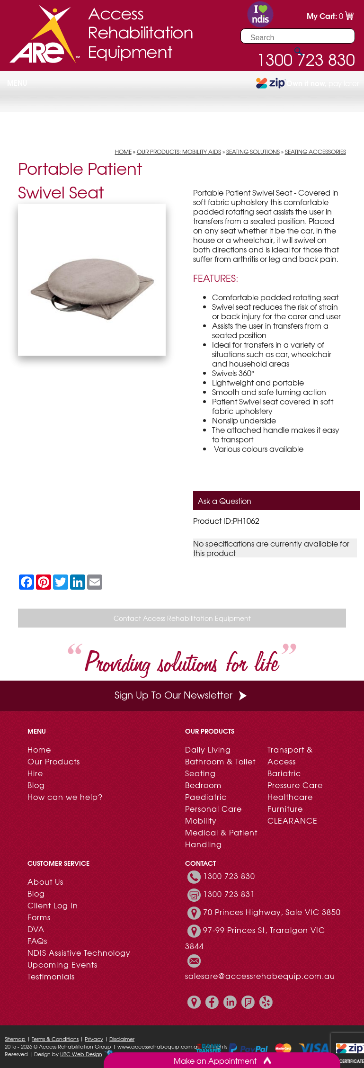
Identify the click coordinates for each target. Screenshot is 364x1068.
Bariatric (284, 773)
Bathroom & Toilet (220, 761)
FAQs (37, 940)
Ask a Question (224, 500)
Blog (36, 784)
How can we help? (65, 796)
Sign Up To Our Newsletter (182, 694)
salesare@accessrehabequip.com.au (260, 975)
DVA (35, 928)
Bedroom (203, 784)
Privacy (94, 1038)
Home (123, 151)
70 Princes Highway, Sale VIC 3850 (272, 911)
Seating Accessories (315, 151)
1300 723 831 (229, 893)
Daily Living (208, 749)
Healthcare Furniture (290, 802)
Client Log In (52, 905)
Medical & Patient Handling (221, 838)
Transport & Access (290, 755)
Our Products (53, 761)
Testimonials (51, 976)
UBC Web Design (81, 1054)
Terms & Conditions (55, 1038)
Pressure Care (295, 784)
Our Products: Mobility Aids (179, 151)
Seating (200, 773)
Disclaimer (121, 1038)
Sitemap (15, 1038)
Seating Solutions (253, 151)
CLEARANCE (292, 820)
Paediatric (206, 796)
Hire (35, 773)
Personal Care (213, 808)
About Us (45, 881)
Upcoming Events (62, 964)
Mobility (201, 820)
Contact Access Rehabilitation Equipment (182, 618)
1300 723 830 (229, 875)
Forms (39, 917)
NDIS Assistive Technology (79, 952)
